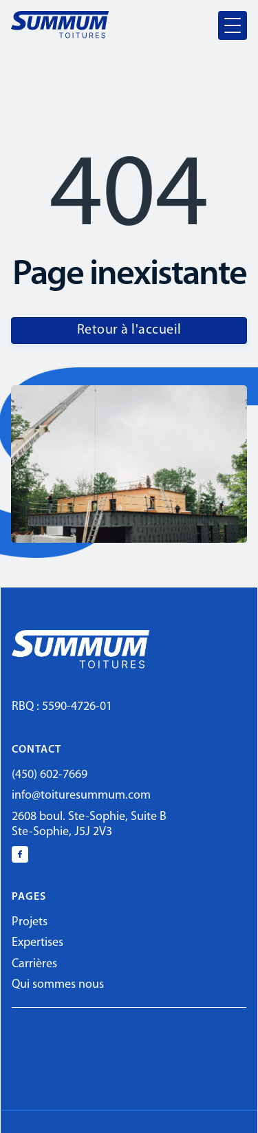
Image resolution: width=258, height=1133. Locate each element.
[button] (232, 25)
